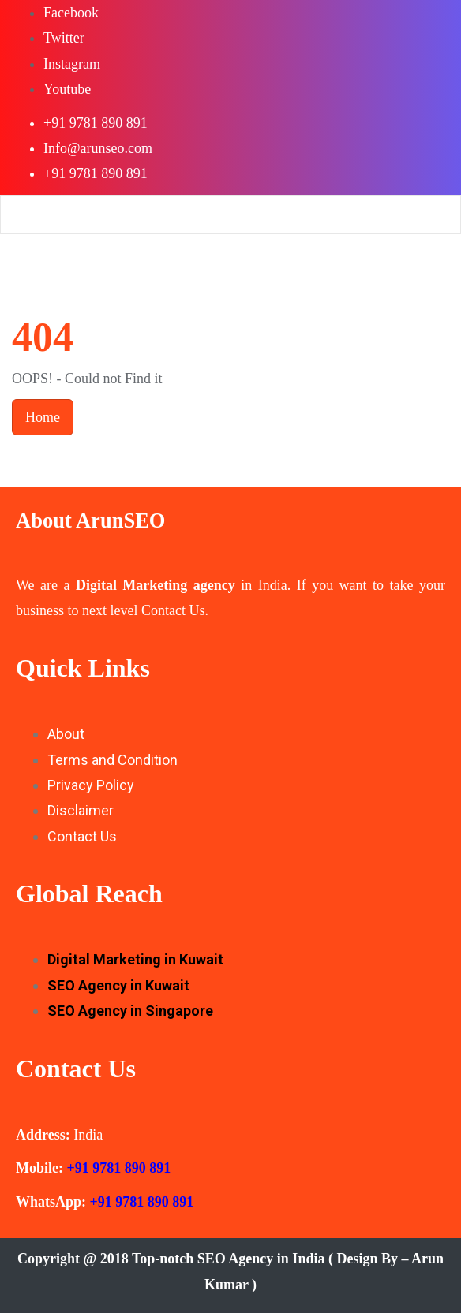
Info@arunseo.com (97, 148)
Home (42, 417)
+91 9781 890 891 (95, 123)
